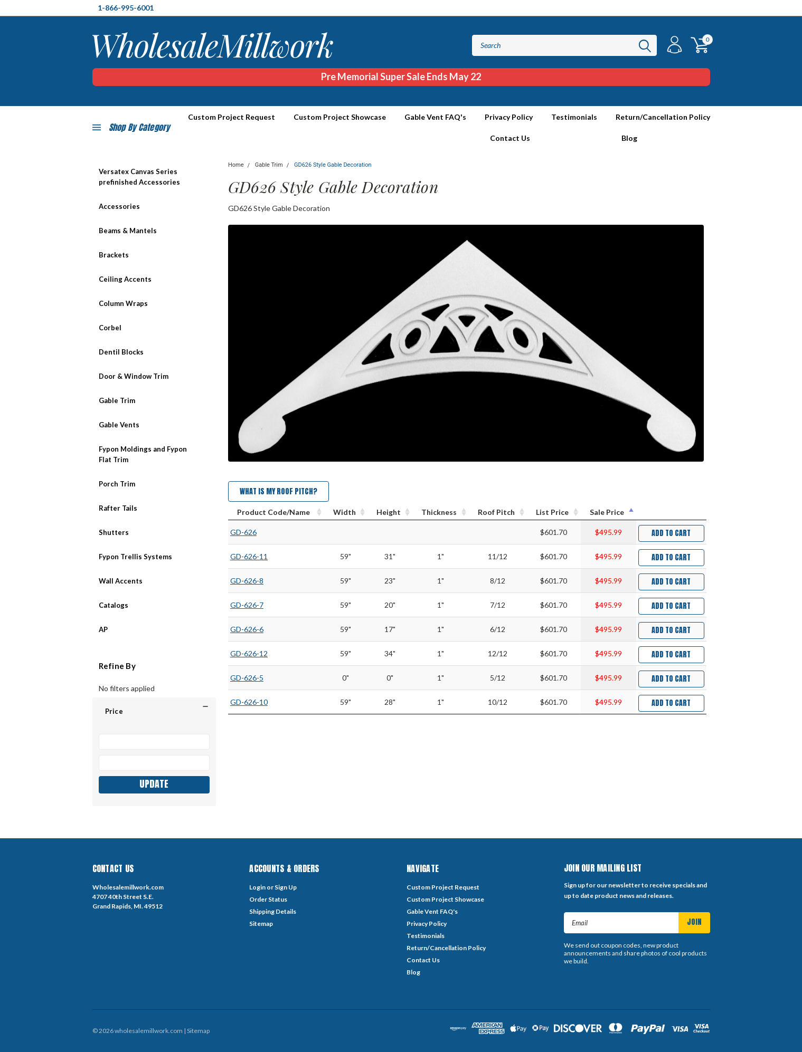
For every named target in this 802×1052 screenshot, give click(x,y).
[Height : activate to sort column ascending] (389, 512)
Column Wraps (123, 303)
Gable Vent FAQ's (435, 116)
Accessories (119, 206)
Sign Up (286, 887)
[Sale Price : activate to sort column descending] (608, 512)
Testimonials (574, 116)
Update (153, 784)
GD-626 (243, 532)
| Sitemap (197, 1031)
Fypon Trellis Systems (135, 556)
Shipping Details (272, 911)
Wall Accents (121, 581)
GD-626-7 (246, 604)
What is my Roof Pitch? (278, 491)
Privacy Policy (509, 116)
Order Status (268, 899)
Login (257, 887)
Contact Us (510, 137)
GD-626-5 (246, 677)
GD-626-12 (249, 653)
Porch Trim (117, 484)
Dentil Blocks (121, 352)
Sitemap (261, 923)
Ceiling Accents (125, 279)
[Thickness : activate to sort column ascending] (440, 512)
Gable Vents (119, 424)
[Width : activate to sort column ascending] (345, 512)
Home (236, 164)
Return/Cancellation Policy (663, 116)
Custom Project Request (443, 887)
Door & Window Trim (133, 376)
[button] (154, 711)
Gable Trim (117, 400)
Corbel (110, 327)
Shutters (114, 532)
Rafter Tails (118, 508)
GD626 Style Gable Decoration (333, 164)
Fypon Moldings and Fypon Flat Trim (143, 454)
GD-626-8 (246, 580)
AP (103, 629)
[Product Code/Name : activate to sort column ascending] (276, 512)
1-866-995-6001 (126, 7)
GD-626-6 (246, 629)
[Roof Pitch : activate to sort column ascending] (498, 512)
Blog (629, 137)
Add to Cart (671, 533)
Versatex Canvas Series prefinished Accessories (139, 176)
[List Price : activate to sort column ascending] (554, 512)
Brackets (114, 255)
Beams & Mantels (128, 230)
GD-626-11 (249, 556)
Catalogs (113, 605)
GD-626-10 (249, 701)
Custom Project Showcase (340, 116)
